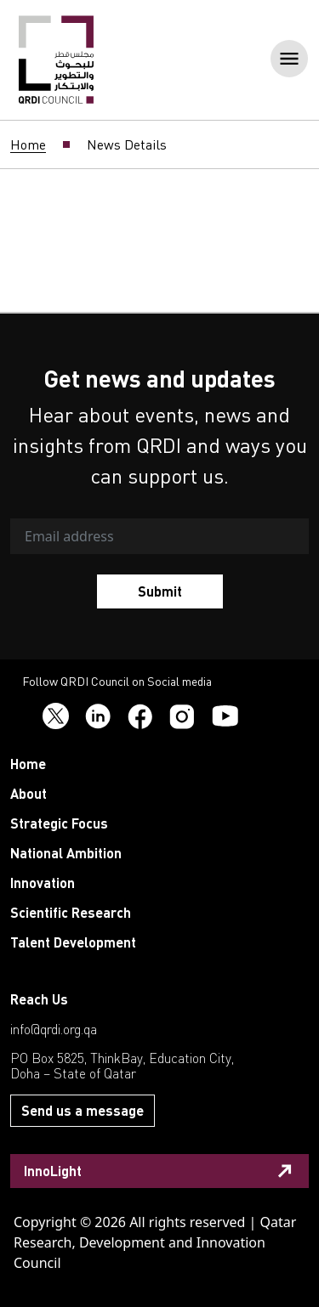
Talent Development (73, 942)
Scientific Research (70, 912)
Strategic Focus (59, 823)
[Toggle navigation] (284, 60)
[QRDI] (56, 58)
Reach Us (39, 999)
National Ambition (66, 853)
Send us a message (82, 1110)
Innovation (42, 882)
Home (28, 144)
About (28, 793)
